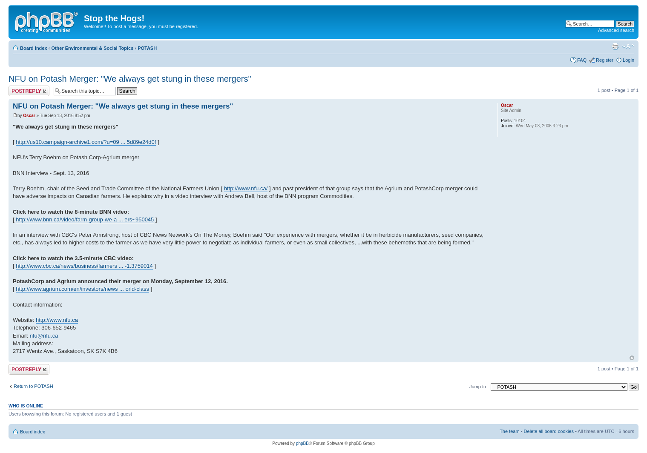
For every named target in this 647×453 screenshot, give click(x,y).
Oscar (29, 115)
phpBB (302, 443)
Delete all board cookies (549, 431)
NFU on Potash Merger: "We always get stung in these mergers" (130, 78)
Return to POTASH (33, 386)
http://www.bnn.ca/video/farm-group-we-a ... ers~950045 (85, 219)
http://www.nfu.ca (57, 320)
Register (604, 60)
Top (632, 358)
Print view (615, 46)
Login (628, 60)
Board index (33, 48)
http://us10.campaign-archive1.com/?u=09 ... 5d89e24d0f (86, 142)
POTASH (147, 48)
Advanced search (616, 30)
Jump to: (478, 386)
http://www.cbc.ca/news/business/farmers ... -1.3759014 (84, 266)
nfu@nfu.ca (44, 336)
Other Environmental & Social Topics (92, 48)
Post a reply (29, 91)
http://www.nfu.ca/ (246, 188)
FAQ (582, 60)
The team (509, 431)
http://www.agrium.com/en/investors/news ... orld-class (82, 289)
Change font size (628, 46)
